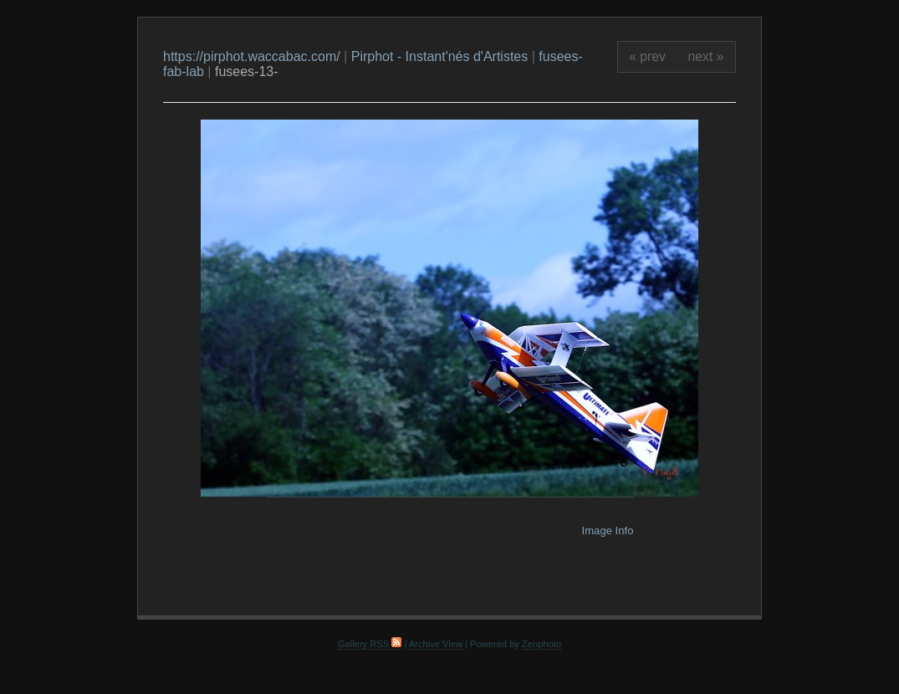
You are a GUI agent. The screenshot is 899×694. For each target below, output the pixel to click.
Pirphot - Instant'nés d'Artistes (440, 56)
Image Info (608, 530)
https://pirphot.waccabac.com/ (251, 56)
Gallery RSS (369, 644)
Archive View (435, 644)
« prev (647, 56)
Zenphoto (541, 644)
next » (706, 56)
